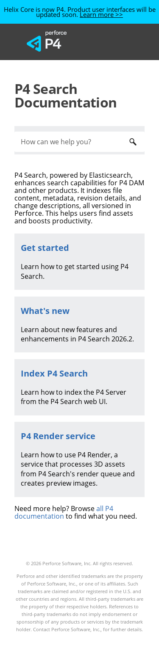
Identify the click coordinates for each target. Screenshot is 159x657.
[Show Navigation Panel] (120, 41)
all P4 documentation (63, 512)
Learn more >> (101, 14)
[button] (133, 142)
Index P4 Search (54, 373)
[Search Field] (79, 142)
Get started (45, 247)
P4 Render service (58, 436)
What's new (45, 310)
